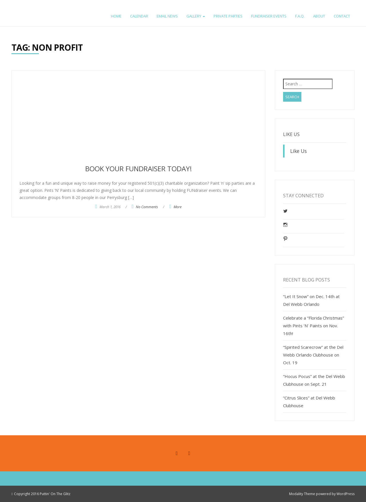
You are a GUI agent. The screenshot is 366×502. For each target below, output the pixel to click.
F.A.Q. (300, 16)
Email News (167, 16)
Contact (342, 16)
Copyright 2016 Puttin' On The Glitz (42, 493)
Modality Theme (302, 493)
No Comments (147, 206)
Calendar (139, 16)
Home (116, 16)
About (319, 16)
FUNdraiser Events (269, 16)
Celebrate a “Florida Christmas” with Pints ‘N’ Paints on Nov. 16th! (313, 325)
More (178, 206)
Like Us (291, 134)
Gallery (195, 16)
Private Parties (228, 16)
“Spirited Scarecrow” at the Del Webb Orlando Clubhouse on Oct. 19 (313, 354)
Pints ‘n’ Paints (37, 8)
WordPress (346, 493)
